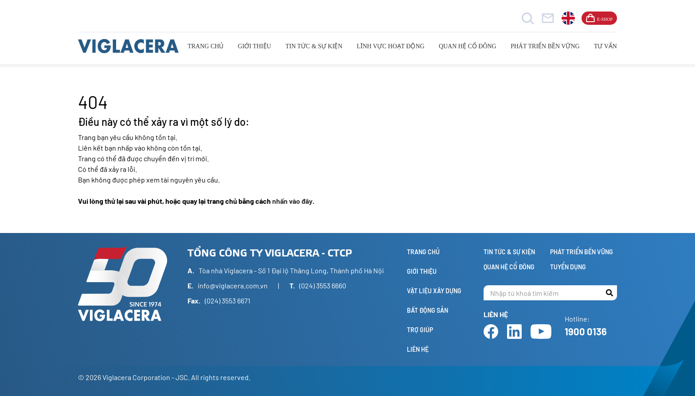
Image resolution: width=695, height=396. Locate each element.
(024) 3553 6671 (227, 300)
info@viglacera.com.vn (233, 285)
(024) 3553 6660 (322, 285)
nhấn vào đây (292, 201)
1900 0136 (586, 331)
